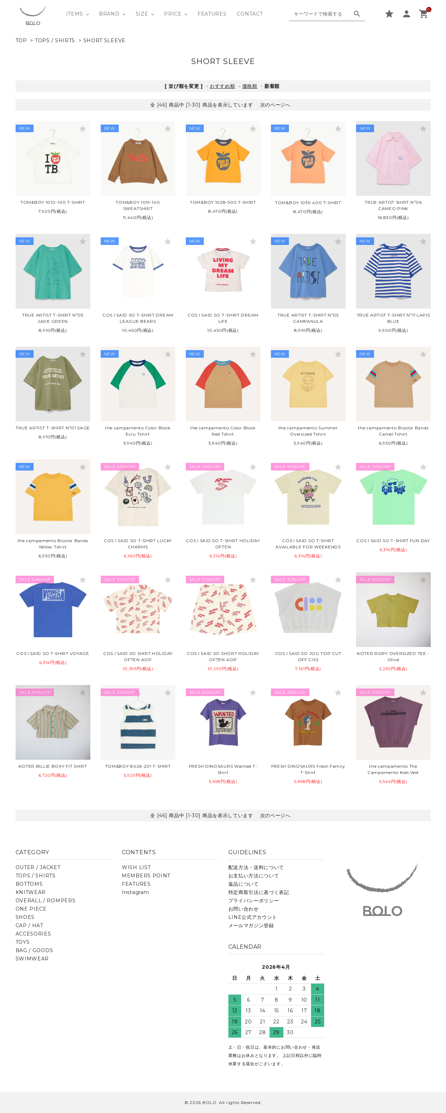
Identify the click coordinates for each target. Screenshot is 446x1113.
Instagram (135, 892)
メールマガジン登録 (251, 925)
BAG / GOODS (34, 950)
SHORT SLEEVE (104, 40)
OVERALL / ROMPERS (46, 900)
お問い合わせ (243, 909)
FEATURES (212, 14)
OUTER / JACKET (38, 867)
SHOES (25, 917)
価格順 (249, 86)
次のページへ (275, 105)
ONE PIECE (31, 909)
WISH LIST (136, 867)
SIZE (142, 14)
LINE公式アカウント (252, 917)
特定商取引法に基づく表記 (258, 892)
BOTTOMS (29, 884)
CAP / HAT (29, 925)
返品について (243, 884)
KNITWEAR (31, 892)
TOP (21, 40)
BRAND (109, 14)
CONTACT (250, 14)
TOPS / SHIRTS (55, 40)
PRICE (173, 14)
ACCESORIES (33, 934)
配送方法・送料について (256, 867)
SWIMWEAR (32, 959)
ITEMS (74, 14)
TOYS (23, 942)
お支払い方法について (253, 876)
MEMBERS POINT (146, 876)
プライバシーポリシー (253, 900)
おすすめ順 (222, 86)
